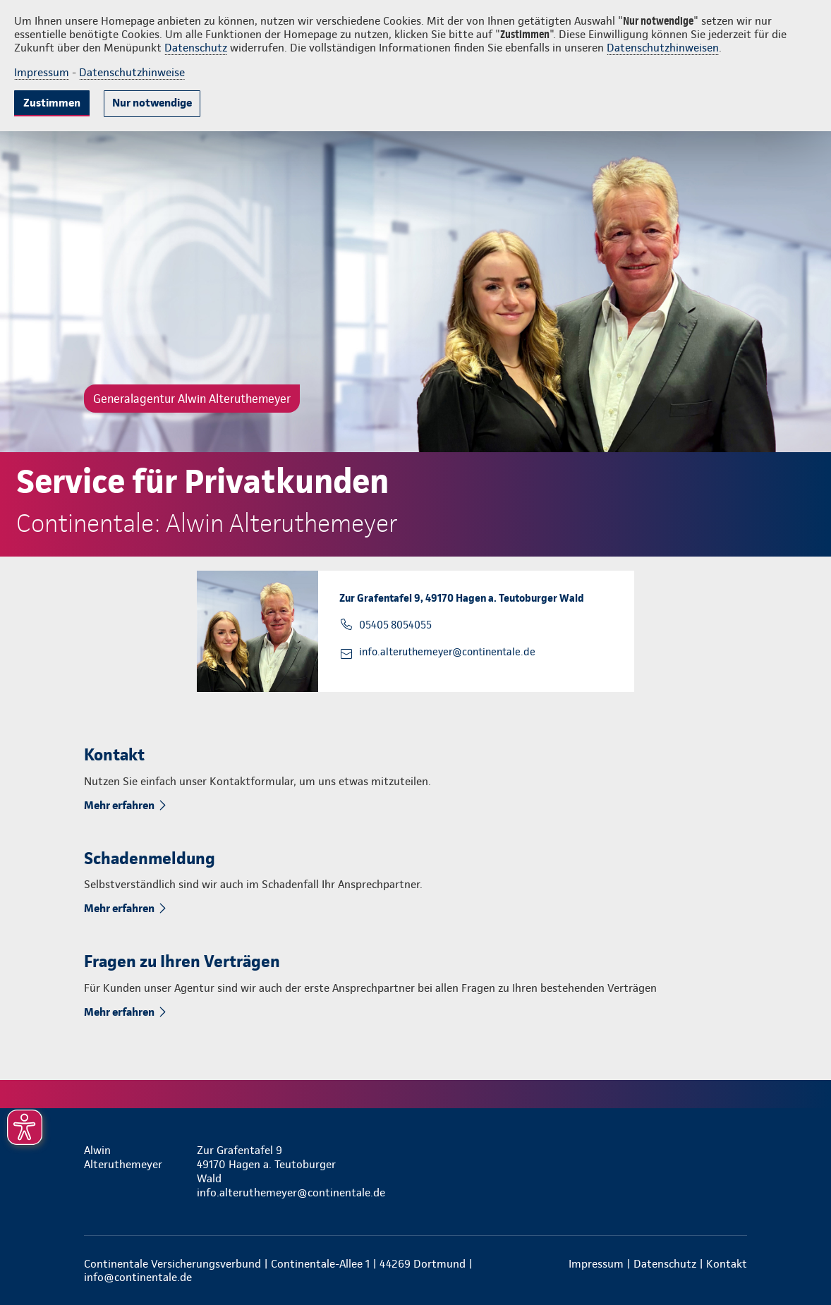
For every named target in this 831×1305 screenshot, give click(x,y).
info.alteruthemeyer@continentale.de (447, 651)
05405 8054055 (395, 625)
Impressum (41, 72)
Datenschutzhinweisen (663, 47)
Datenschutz (195, 47)
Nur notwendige (152, 102)
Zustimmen (51, 102)
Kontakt (726, 1263)
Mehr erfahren (119, 805)
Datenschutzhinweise (132, 72)
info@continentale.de (138, 1277)
